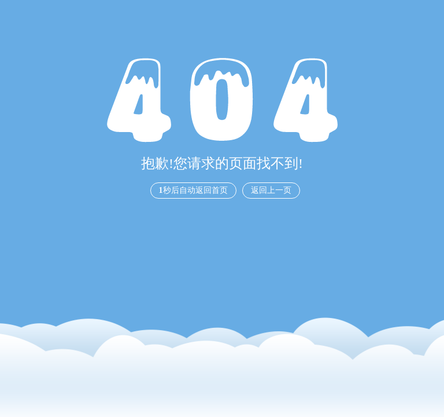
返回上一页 (271, 190)
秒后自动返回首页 (193, 190)
